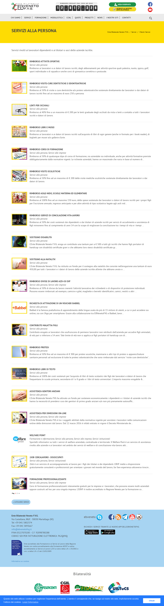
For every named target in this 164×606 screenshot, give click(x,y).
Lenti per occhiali (39, 105)
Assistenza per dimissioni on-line (48, 413)
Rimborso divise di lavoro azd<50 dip (50, 281)
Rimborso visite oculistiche (45, 171)
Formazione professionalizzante (48, 479)
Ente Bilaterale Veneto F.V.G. (118, 32)
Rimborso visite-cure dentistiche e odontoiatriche (58, 83)
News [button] (100, 17)
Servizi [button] (27, 17)
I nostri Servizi (144, 32)
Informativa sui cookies (20, 561)
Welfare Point (37, 435)
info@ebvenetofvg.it (22, 529)
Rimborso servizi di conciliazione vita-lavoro (55, 215)
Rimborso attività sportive (45, 61)
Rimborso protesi (39, 347)
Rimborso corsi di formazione (46, 149)
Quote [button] (78, 17)
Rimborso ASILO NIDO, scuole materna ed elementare (58, 193)
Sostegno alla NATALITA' (43, 259)
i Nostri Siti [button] (112, 17)
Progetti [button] (89, 17)
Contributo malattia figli (44, 325)
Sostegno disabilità (41, 237)
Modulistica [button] (56, 17)
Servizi (133, 32)
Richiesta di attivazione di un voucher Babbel (55, 303)
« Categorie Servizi (21, 502)
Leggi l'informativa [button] (30, 602)
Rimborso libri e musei (42, 127)
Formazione (41, 17)
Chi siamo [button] (15, 17)
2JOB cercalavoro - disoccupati (46, 457)
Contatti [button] (126, 17)
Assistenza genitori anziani (45, 391)
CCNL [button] (68, 17)
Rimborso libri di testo (42, 369)
